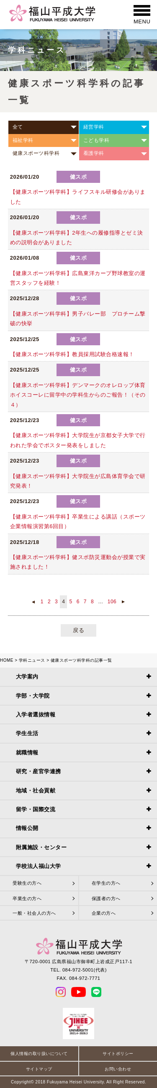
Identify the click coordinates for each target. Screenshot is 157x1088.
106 (112, 602)
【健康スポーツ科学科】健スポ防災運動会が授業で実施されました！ (78, 562)
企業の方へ (104, 913)
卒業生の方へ (27, 898)
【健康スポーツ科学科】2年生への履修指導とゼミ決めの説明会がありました (76, 237)
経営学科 (93, 127)
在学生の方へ (106, 883)
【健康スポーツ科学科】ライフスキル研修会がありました (78, 197)
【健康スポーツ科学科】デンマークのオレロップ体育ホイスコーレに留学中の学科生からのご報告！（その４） (78, 395)
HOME (6, 660)
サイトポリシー (118, 1053)
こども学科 (96, 140)
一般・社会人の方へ (34, 913)
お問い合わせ (118, 1069)
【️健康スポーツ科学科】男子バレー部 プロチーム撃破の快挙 (78, 318)
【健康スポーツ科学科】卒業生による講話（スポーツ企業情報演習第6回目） (78, 521)
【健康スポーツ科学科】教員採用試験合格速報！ (72, 354)
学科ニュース (32, 660)
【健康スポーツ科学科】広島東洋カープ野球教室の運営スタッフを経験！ (78, 278)
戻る (78, 630)
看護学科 (93, 153)
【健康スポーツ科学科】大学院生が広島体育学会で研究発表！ (78, 481)
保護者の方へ (106, 898)
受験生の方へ (27, 883)
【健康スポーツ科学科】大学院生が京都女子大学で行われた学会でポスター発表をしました (78, 440)
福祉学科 (23, 140)
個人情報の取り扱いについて (39, 1053)
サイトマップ (39, 1069)
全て (18, 127)
